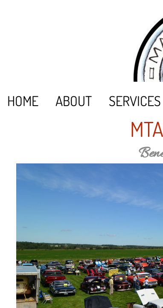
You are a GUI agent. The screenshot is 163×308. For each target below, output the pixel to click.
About (73, 101)
